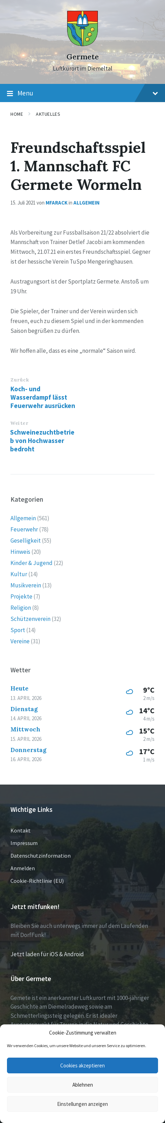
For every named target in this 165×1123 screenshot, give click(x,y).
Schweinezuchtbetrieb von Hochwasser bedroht (42, 440)
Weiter (19, 423)
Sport (17, 630)
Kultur (18, 574)
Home (16, 114)
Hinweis (20, 552)
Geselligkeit (25, 540)
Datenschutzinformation (40, 855)
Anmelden (22, 868)
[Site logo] (82, 44)
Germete (82, 57)
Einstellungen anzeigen (82, 1104)
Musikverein (25, 585)
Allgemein (86, 202)
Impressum (24, 842)
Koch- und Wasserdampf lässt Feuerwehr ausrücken (42, 397)
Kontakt (20, 830)
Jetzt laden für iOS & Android (47, 954)
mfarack (57, 202)
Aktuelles (48, 114)
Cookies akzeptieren (82, 1065)
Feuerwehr (24, 529)
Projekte (21, 596)
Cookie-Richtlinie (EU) (37, 880)
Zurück (19, 380)
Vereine (20, 641)
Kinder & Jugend (31, 563)
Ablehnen (82, 1084)
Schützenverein (30, 619)
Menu (82, 93)
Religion (20, 607)
